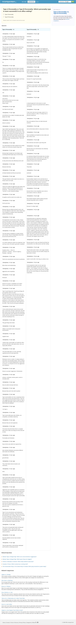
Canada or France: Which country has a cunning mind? (15, 564)
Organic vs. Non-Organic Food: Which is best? (12, 610)
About (4, 622)
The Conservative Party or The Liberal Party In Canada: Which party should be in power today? (24, 566)
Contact (8, 622)
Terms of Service (14, 622)
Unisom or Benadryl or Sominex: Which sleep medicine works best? (18, 561)
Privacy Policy (22, 622)
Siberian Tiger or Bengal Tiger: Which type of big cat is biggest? (17, 559)
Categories (28, 622)
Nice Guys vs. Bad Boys (7, 580)
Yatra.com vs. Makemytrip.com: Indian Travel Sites (13, 598)
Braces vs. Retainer (6, 586)
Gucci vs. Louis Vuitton (7, 604)
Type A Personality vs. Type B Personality (61, 12)
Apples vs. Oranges (6, 574)
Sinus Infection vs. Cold (7, 592)
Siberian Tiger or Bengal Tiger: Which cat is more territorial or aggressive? (20, 556)
